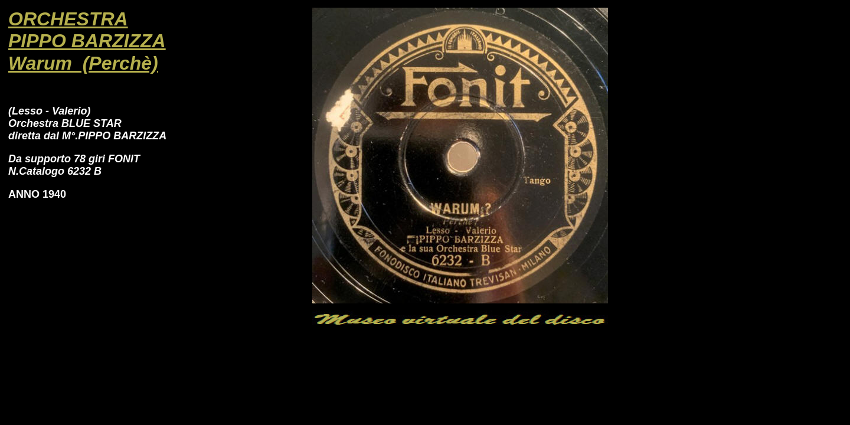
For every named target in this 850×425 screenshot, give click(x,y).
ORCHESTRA (68, 19)
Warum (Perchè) (83, 63)
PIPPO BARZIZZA (87, 40)
